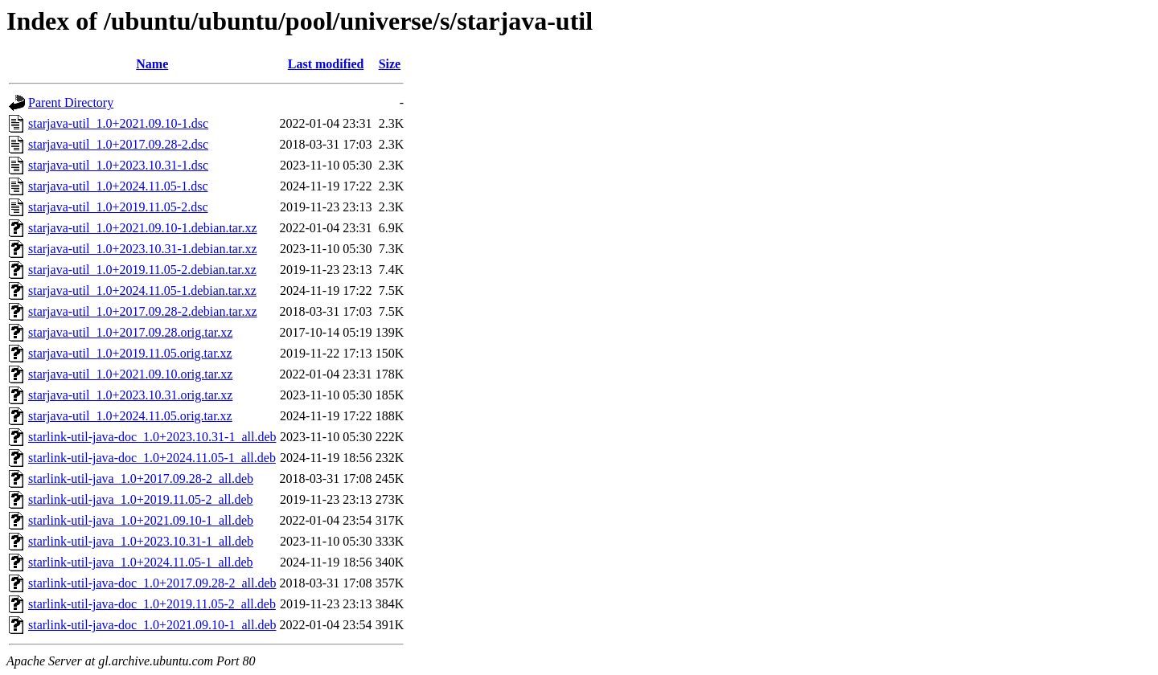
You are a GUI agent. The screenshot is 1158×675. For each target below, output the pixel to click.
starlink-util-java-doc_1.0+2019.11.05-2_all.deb (152, 604)
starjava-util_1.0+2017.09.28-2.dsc (118, 144)
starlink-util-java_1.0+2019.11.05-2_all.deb (140, 499)
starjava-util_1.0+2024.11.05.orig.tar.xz (130, 416)
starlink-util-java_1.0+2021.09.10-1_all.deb (140, 520)
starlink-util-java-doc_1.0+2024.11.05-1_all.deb (152, 457)
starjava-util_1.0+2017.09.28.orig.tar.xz (130, 332)
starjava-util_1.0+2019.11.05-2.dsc (118, 207)
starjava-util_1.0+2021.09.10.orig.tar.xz (130, 374)
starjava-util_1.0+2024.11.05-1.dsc (118, 186)
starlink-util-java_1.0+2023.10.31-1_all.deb (140, 541)
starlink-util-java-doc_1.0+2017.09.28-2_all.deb (152, 583)
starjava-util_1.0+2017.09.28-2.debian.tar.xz (142, 311)
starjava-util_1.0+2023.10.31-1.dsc (118, 165)
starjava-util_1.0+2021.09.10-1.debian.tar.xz (142, 228)
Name (152, 64)
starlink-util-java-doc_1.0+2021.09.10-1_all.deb (152, 625)
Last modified (326, 64)
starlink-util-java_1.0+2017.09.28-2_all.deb (140, 478)
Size (390, 64)
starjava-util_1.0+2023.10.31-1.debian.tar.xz (142, 249)
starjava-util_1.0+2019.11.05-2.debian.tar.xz (142, 269)
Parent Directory (70, 102)
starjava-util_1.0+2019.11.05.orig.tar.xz (130, 353)
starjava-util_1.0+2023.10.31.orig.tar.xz (130, 395)
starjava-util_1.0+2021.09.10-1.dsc (118, 123)
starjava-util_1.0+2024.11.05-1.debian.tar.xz (142, 290)
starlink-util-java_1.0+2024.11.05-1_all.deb (140, 562)
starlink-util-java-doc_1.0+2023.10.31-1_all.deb (152, 437)
